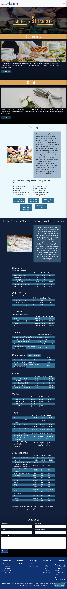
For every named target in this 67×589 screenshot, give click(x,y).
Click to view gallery (19, 348)
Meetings (7, 568)
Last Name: (38, 524)
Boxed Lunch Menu (47, 201)
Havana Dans (33, 566)
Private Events (6, 572)
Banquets (7, 566)
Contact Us (46, 572)
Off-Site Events (7, 570)
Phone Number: (40, 530)
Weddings (6, 564)
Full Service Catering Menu (33, 201)
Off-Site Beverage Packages (26, 208)
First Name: (5, 524)
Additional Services (40, 207)
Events (47, 570)
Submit (4, 551)
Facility (47, 564)
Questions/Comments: (8, 536)
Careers (46, 568)
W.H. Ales (20, 564)
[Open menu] (63, 3)
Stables (33, 564)
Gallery (47, 566)
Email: (3, 530)
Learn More (6, 72)
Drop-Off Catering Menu (19, 201)
